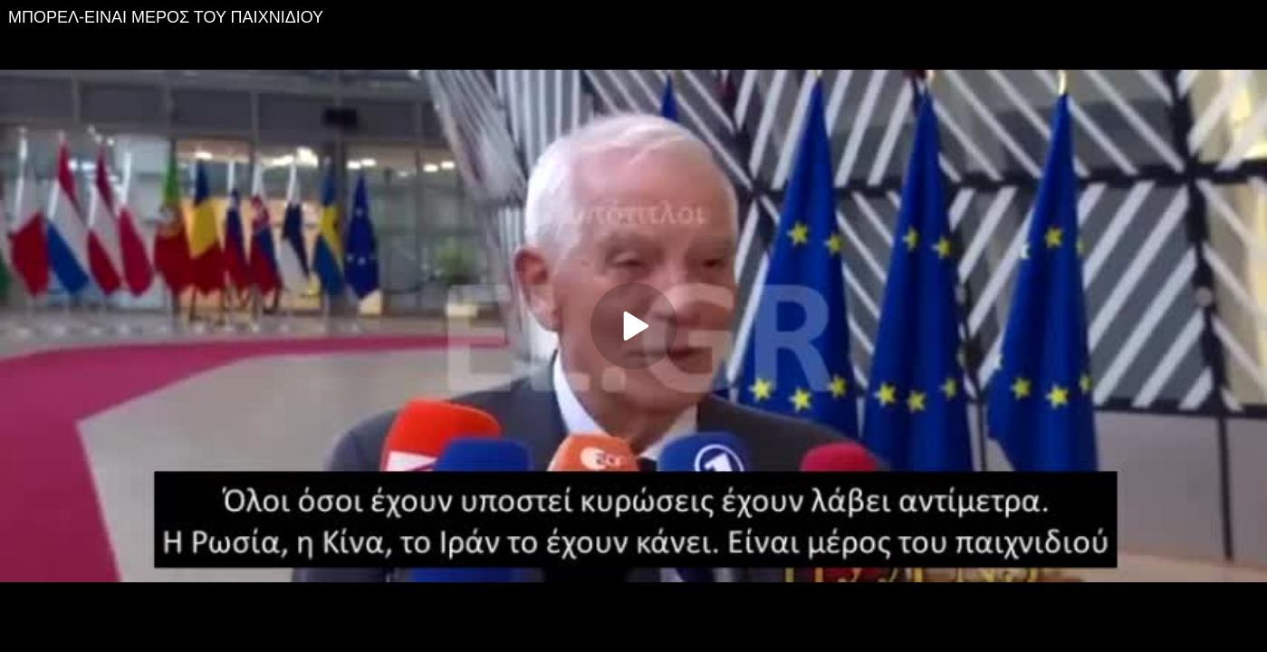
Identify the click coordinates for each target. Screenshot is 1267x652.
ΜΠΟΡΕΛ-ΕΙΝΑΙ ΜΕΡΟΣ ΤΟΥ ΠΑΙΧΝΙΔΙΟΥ (165, 17)
